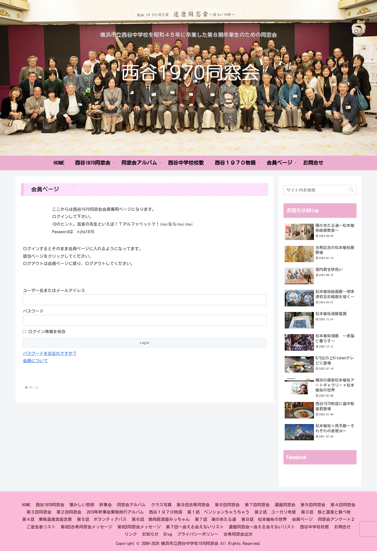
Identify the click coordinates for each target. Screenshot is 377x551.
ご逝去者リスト (41, 527)
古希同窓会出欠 (238, 534)
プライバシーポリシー (198, 534)
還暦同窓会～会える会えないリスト (262, 527)
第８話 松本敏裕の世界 (264, 519)
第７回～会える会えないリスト (195, 527)
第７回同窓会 (257, 505)
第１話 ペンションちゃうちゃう (218, 512)
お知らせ (150, 534)
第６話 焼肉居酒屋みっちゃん (161, 519)
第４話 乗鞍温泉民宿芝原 (47, 519)
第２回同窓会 (69, 512)
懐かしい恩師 (81, 505)
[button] (351, 190)
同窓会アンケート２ (336, 519)
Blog (168, 534)
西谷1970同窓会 (50, 505)
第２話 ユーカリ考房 (275, 512)
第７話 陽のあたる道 (215, 519)
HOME (26, 505)
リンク (130, 534)
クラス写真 (161, 505)
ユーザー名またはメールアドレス (54, 290)
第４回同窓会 (343, 505)
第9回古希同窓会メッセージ (86, 527)
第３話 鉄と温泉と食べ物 (326, 512)
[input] (320, 190)
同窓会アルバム (131, 505)
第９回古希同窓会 (193, 505)
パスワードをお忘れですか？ (50, 353)
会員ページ (302, 519)
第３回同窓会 (39, 512)
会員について (35, 361)
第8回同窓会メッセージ (139, 527)
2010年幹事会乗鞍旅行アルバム (115, 512)
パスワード (33, 311)
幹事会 (105, 505)
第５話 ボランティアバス (102, 519)
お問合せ (342, 527)
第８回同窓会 (227, 505)
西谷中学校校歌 (314, 527)
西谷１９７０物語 (165, 512)
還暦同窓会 (285, 505)
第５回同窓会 (313, 505)
